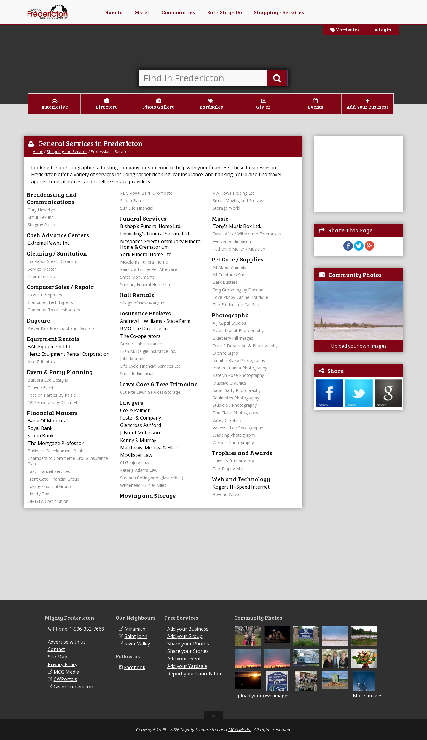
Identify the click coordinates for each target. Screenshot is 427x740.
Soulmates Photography (236, 398)
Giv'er (142, 12)
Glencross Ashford (140, 425)
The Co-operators (140, 336)
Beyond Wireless (229, 494)
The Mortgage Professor (56, 443)
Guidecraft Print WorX (233, 461)
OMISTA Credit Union (48, 501)
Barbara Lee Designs (48, 380)
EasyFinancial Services (49, 471)
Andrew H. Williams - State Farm (155, 321)
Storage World (226, 208)
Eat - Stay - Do (224, 12)
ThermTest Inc (42, 276)
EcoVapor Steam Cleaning (52, 261)
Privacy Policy (62, 664)
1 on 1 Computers (45, 295)
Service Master (42, 269)
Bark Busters (225, 282)
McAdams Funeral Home (144, 262)
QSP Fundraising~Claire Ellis (54, 402)
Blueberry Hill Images (233, 338)
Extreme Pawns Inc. (49, 243)
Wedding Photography (234, 435)
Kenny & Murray (138, 440)
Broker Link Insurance (141, 344)
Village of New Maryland (143, 303)
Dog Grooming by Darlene (238, 290)
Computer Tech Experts (50, 302)
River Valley (137, 643)
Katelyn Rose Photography (238, 375)
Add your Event (184, 658)
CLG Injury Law (134, 462)
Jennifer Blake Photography (239, 360)
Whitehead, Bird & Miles (143, 485)
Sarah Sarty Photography (237, 390)
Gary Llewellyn (41, 210)
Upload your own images (262, 695)
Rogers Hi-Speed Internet (241, 487)
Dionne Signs (225, 353)
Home (38, 151)
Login (383, 29)
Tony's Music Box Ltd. (237, 226)
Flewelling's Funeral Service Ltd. (155, 233)
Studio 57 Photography (235, 405)
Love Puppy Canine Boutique (240, 297)
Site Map (57, 656)
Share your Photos (188, 643)
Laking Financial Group (49, 486)
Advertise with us (67, 642)
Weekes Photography (233, 442)
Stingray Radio (41, 224)
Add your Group (185, 636)
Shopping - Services (279, 12)
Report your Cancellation (195, 673)
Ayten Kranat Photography (238, 330)
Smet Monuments (137, 277)
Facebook (134, 667)
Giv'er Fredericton (73, 686)
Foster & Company (140, 417)
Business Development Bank (55, 451)
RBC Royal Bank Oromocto (146, 193)
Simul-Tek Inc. (41, 217)
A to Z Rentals (41, 361)
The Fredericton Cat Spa (236, 304)
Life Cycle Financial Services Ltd (150, 366)
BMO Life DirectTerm (144, 328)
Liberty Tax (38, 494)
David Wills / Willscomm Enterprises (247, 234)
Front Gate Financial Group (53, 479)
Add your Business (187, 629)
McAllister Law (136, 455)
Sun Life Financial (136, 208)
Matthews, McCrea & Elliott (150, 447)
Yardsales (345, 29)
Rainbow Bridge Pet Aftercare (148, 269)
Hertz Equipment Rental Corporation (68, 354)
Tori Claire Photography (235, 412)
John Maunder (133, 358)
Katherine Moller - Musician (239, 249)
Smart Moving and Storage (238, 200)
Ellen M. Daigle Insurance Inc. (148, 351)
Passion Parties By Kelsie (52, 395)
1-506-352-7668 (86, 629)
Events (113, 12)
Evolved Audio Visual (232, 241)
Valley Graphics (227, 420)
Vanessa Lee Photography (238, 427)
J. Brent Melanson (140, 432)
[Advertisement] (358, 173)
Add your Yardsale (187, 666)
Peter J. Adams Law (138, 470)
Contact (56, 649)
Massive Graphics (229, 383)
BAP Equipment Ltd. (49, 346)
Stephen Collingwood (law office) (151, 478)
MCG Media (66, 672)
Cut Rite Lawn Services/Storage (150, 392)
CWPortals (65, 679)
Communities (178, 12)
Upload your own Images (359, 346)
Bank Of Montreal (48, 420)
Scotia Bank (41, 435)
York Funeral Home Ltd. (146, 254)
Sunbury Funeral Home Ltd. (146, 284)
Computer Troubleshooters (54, 309)
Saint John (136, 636)
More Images (368, 695)
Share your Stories (188, 651)
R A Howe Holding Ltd (234, 193)
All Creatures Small (230, 275)
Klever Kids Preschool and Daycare (61, 328)
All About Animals (229, 267)
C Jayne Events (42, 387)
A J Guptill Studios (229, 323)
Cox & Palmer (135, 410)
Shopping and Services (67, 151)
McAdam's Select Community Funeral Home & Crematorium (161, 244)
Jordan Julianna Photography (240, 368)
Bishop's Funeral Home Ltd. (150, 226)
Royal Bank (40, 428)
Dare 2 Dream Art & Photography (245, 345)
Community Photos (355, 274)
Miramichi (135, 629)
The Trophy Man (229, 468)
